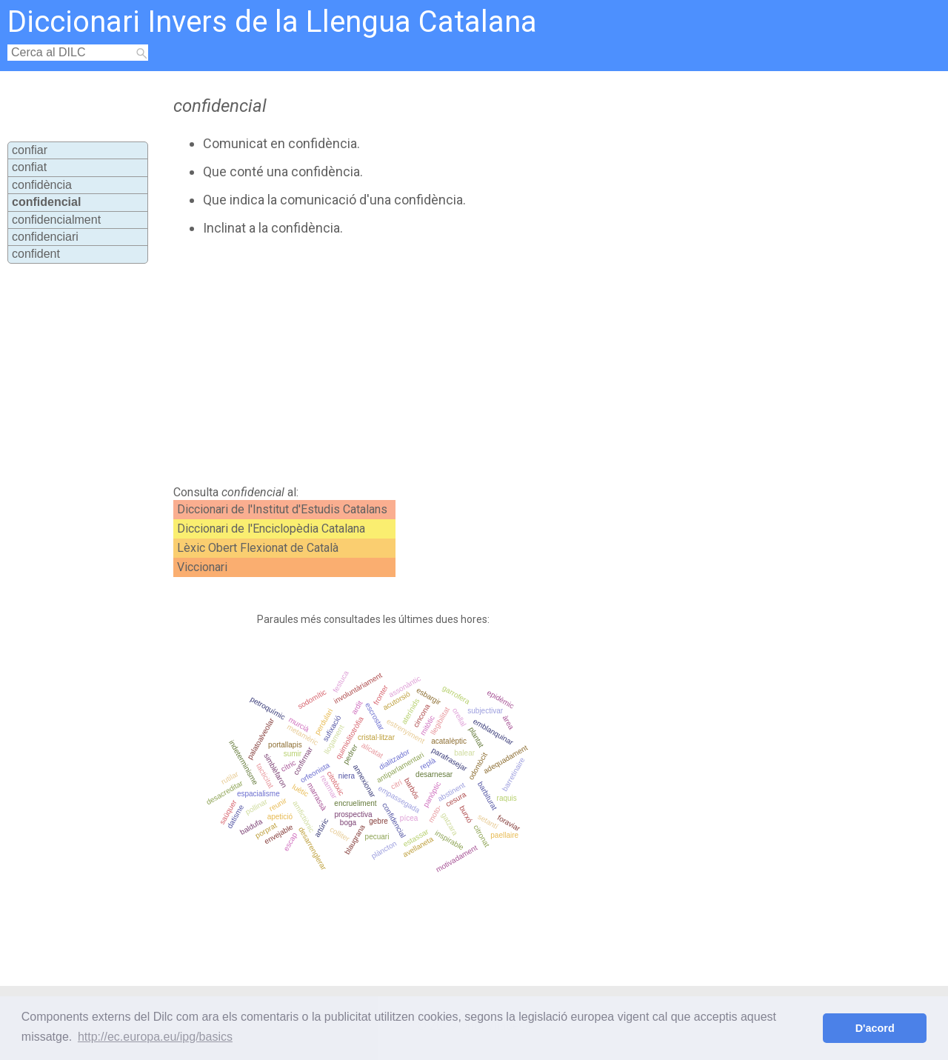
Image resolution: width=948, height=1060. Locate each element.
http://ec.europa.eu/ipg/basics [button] (155, 1036)
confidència (42, 185)
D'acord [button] (875, 1028)
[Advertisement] (438, 360)
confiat (29, 167)
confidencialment (56, 219)
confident (36, 253)
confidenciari (45, 236)
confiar (29, 150)
